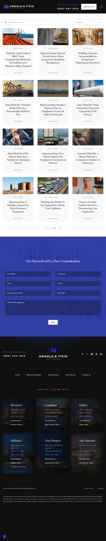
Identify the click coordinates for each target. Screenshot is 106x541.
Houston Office (17, 424)
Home (17, 375)
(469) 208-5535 (85, 416)
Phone (59, 283)
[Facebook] (82, 354)
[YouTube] (91, 354)
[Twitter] (87, 354)
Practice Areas (53, 375)
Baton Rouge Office (53, 424)
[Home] (18, 7)
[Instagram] (96, 354)
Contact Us (89, 7)
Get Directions (17, 420)
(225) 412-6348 (51, 416)
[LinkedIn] (101, 354)
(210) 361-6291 (85, 454)
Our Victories (70, 375)
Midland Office (17, 463)
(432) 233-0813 (17, 454)
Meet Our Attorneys (34, 375)
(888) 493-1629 (68, 8)
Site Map (100, 488)
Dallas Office (85, 424)
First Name (11, 274)
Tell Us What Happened (15, 302)
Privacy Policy (88, 488)
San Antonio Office (87, 463)
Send (53, 322)
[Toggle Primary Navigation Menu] (101, 7)
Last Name (61, 274)
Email (9, 283)
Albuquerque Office (53, 463)
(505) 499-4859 (51, 454)
